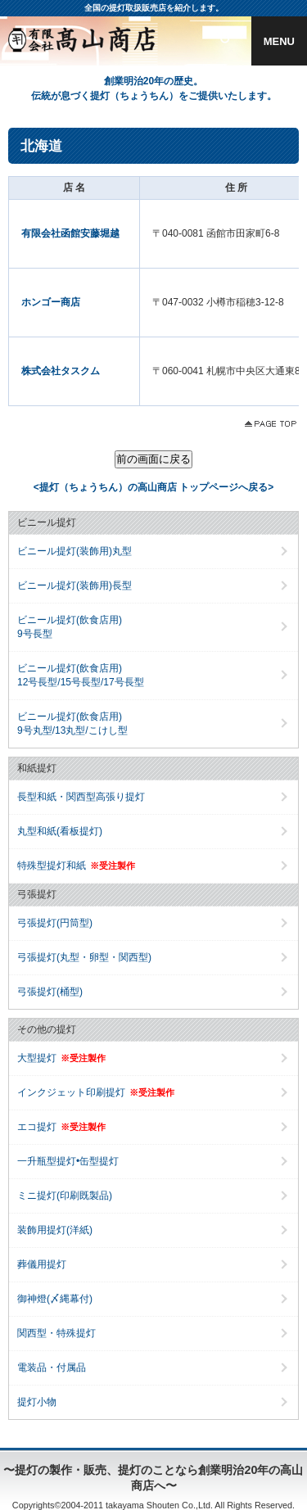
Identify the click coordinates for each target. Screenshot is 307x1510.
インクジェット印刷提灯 (95, 1092)
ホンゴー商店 (50, 302)
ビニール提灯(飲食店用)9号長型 (69, 627)
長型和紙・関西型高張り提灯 (81, 796)
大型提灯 (61, 1058)
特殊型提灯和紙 (76, 865)
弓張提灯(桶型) (50, 991)
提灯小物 (36, 1402)
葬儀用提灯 (41, 1264)
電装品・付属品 (51, 1367)
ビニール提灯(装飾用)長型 (74, 585)
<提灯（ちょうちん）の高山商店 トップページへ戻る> (153, 487)
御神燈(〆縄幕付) (55, 1298)
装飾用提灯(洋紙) (55, 1230)
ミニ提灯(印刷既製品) (64, 1195)
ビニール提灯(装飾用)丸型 (74, 551)
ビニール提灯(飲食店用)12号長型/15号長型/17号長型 (80, 675)
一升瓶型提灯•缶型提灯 (68, 1161)
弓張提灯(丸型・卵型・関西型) (84, 957)
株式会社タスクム (60, 371)
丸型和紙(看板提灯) (59, 831)
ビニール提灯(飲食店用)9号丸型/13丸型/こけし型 (72, 723)
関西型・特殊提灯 (56, 1333)
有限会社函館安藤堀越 (70, 233)
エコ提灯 (61, 1126)
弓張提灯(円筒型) (55, 923)
